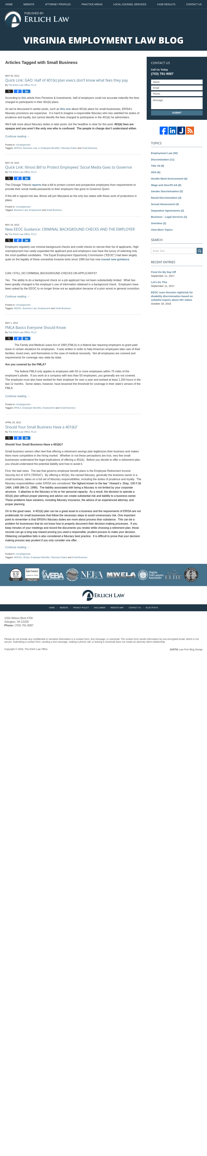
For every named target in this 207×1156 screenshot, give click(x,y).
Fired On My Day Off (163, 272)
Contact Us (135, 608)
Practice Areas (91, 4)
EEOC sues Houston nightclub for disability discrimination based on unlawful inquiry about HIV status (172, 296)
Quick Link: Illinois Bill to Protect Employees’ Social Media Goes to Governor (68, 167)
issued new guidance (115, 259)
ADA (155, 172)
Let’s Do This (159, 282)
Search (200, 251)
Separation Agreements (167, 210)
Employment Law (164, 153)
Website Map (117, 608)
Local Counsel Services (129, 4)
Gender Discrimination (167, 191)
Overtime (158, 223)
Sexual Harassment (165, 204)
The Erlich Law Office (36, 649)
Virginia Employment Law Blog (37, 19)
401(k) (26, 557)
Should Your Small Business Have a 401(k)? (41, 427)
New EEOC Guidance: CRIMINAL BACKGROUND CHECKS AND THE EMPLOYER (70, 229)
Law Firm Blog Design (186, 649)
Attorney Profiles (58, 4)
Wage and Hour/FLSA (166, 185)
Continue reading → (17, 136)
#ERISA (18, 148)
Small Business (89, 148)
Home (9, 4)
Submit (177, 112)
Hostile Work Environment (169, 178)
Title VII (157, 165)
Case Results (166, 4)
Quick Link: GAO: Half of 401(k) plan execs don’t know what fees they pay (66, 80)
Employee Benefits (50, 148)
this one (65, 108)
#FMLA (17, 408)
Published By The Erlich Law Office (183, 19)
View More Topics (162, 229)
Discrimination (162, 159)
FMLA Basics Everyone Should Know (35, 327)
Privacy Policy (81, 608)
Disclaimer (99, 608)
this (23, 97)
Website (28, 4)
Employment (35, 210)
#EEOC (17, 308)
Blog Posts (152, 608)
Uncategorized (23, 144)
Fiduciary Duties (69, 148)
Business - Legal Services (169, 216)
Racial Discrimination (166, 197)
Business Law (30, 148)
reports (36, 184)
